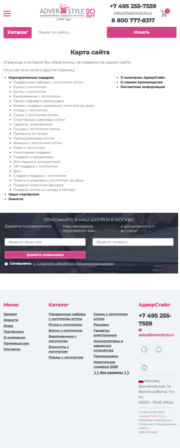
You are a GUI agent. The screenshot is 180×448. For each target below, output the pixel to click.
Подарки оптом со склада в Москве (44, 190)
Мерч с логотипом (29, 148)
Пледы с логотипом (30, 110)
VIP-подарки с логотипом (35, 166)
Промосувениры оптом (33, 138)
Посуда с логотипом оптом (36, 129)
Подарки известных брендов (38, 185)
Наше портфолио (23, 194)
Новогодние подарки (32, 152)
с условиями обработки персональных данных (73, 263)
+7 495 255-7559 (133, 6)
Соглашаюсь (59, 264)
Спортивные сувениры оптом (39, 119)
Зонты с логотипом (29, 91)
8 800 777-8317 (133, 20)
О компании (14, 337)
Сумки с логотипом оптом (35, 115)
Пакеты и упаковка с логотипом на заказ (48, 180)
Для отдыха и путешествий (36, 162)
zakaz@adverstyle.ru (133, 13)
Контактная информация (142, 87)
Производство (16, 343)
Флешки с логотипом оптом (37, 143)
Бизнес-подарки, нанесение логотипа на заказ (53, 105)
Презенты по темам (30, 134)
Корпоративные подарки (31, 77)
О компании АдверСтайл (142, 77)
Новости (15, 199)
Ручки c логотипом (29, 87)
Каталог (18, 32)
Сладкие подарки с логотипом (39, 176)
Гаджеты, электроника (32, 124)
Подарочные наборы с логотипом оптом (48, 82)
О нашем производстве (141, 82)
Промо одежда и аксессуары (38, 101)
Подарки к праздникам (33, 157)
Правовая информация (155, 420)
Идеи (8, 326)
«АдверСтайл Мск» (152, 416)
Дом (17, 171)
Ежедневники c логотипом (36, 96)
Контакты (12, 349)
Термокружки (106, 356)
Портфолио (14, 332)
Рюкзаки (101, 325)
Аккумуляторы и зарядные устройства (108, 345)
